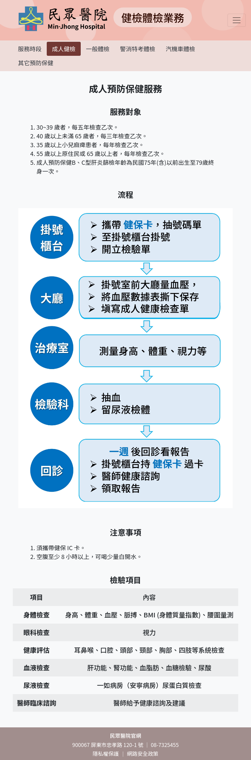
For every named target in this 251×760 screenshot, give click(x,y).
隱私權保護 (105, 753)
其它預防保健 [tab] (35, 62)
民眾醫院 (125, 735)
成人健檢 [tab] (63, 48)
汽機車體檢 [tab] (180, 48)
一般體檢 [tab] (97, 48)
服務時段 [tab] (30, 48)
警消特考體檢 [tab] (137, 48)
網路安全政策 (143, 753)
